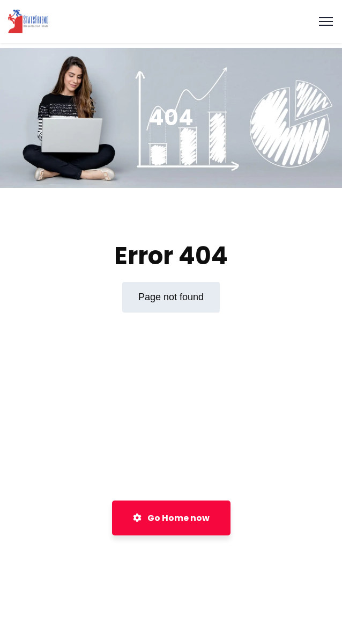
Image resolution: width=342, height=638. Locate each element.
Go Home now (171, 518)
